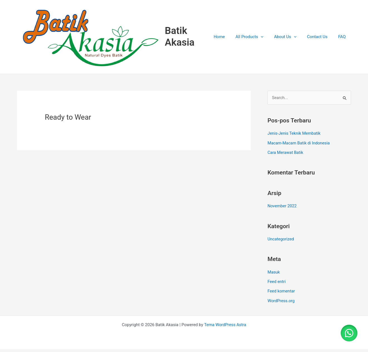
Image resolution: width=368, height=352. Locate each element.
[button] (348, 332)
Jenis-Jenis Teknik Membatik (294, 137)
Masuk (274, 275)
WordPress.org (281, 303)
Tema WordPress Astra (225, 327)
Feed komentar (281, 294)
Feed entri (277, 284)
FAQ (343, 38)
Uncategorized (281, 242)
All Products (257, 39)
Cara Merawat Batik (286, 156)
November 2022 (282, 209)
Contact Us (320, 38)
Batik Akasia (189, 38)
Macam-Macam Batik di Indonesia (299, 146)
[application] (268, 39)
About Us (291, 39)
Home (229, 38)
